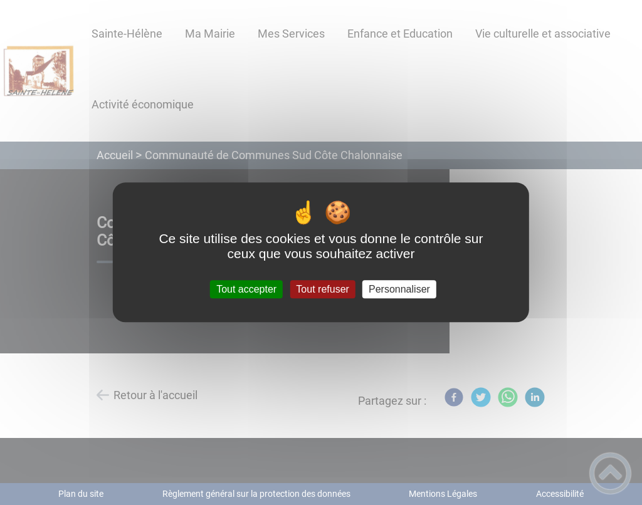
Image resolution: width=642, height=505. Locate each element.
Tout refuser (322, 289)
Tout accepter (246, 289)
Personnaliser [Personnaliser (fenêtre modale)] (399, 289)
